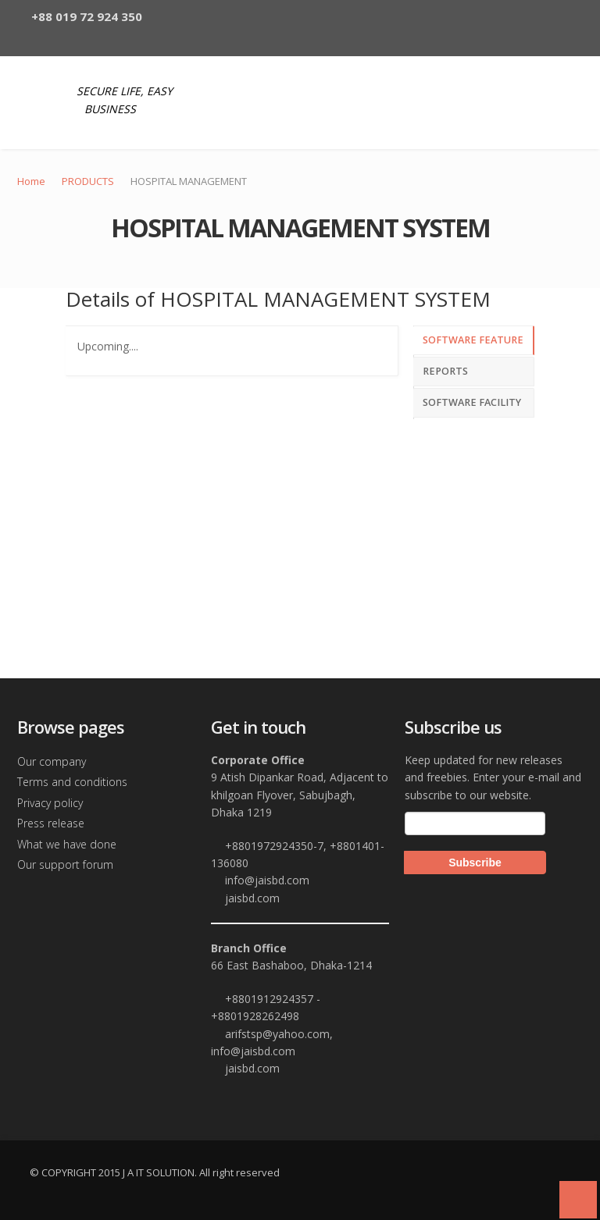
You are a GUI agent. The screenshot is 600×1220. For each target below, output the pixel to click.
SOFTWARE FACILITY (472, 402)
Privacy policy (50, 802)
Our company (51, 761)
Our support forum (65, 864)
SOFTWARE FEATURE (473, 340)
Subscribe (475, 862)
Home (31, 181)
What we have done (66, 844)
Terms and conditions (72, 781)
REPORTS (445, 371)
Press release (50, 823)
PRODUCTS (88, 181)
